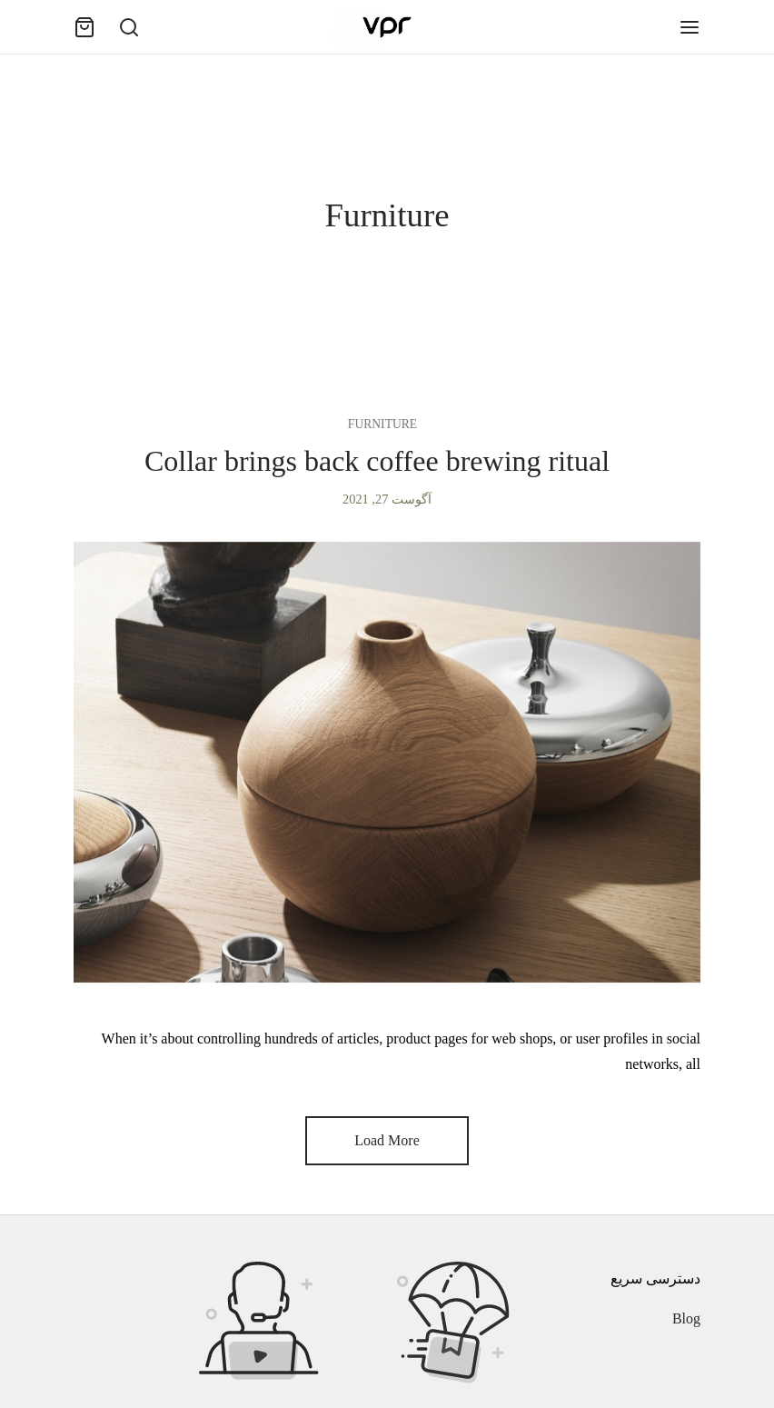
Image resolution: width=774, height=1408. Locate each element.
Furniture (382, 424)
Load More (387, 1140)
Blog (686, 1318)
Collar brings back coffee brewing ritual (377, 460)
